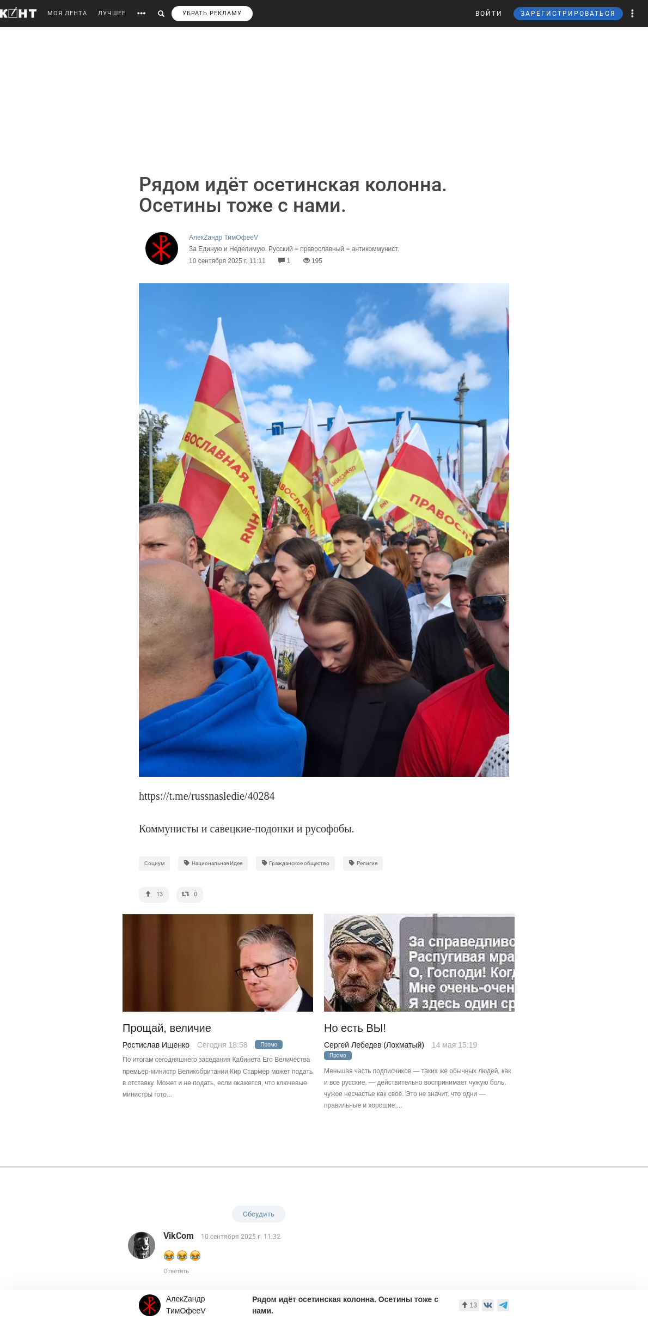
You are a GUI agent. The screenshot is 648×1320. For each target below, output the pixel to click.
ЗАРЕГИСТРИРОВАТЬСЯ (568, 13)
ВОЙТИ (489, 13)
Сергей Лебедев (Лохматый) (374, 1045)
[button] (633, 13)
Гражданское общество (295, 863)
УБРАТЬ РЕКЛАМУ (212, 13)
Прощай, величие (167, 1028)
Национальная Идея (213, 863)
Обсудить (258, 1214)
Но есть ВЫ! (355, 1028)
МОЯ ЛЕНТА (67, 13)
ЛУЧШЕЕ (112, 13)
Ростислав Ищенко (156, 1045)
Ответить (176, 1271)
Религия (363, 863)
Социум (154, 863)
